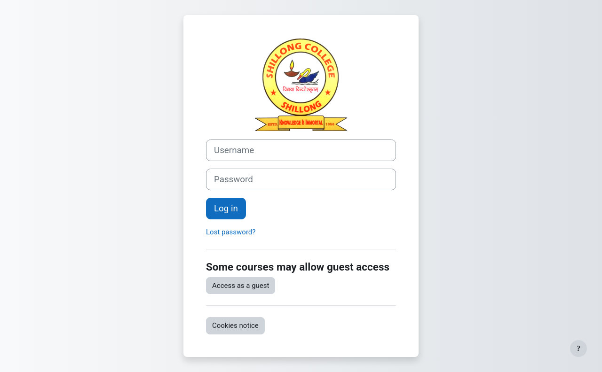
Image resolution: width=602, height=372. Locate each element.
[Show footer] (578, 348)
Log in (226, 208)
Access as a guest (240, 285)
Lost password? (230, 232)
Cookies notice (235, 325)
